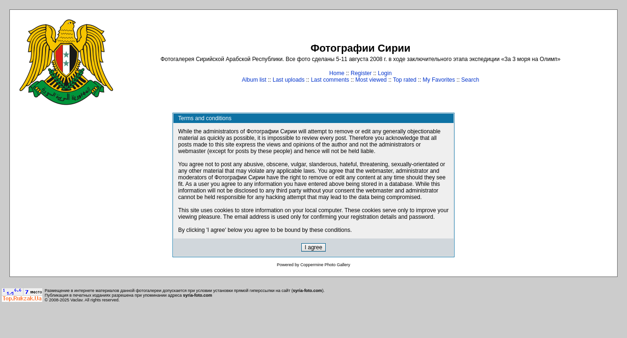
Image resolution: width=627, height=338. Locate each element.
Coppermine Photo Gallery (325, 264)
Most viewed (371, 80)
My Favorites (439, 80)
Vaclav (77, 300)
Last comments (330, 80)
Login (385, 73)
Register (361, 73)
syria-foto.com (307, 290)
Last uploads (289, 80)
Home (337, 73)
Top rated (404, 80)
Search (470, 80)
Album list (254, 80)
